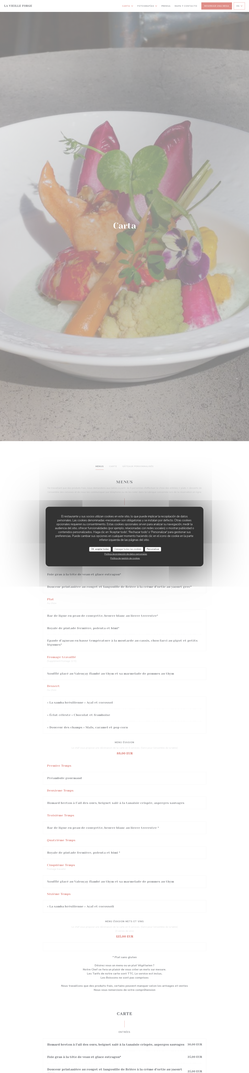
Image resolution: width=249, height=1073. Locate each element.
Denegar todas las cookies (128, 549)
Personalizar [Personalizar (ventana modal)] (153, 549)
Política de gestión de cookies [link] (125, 558)
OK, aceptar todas (100, 549)
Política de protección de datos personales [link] (125, 554)
